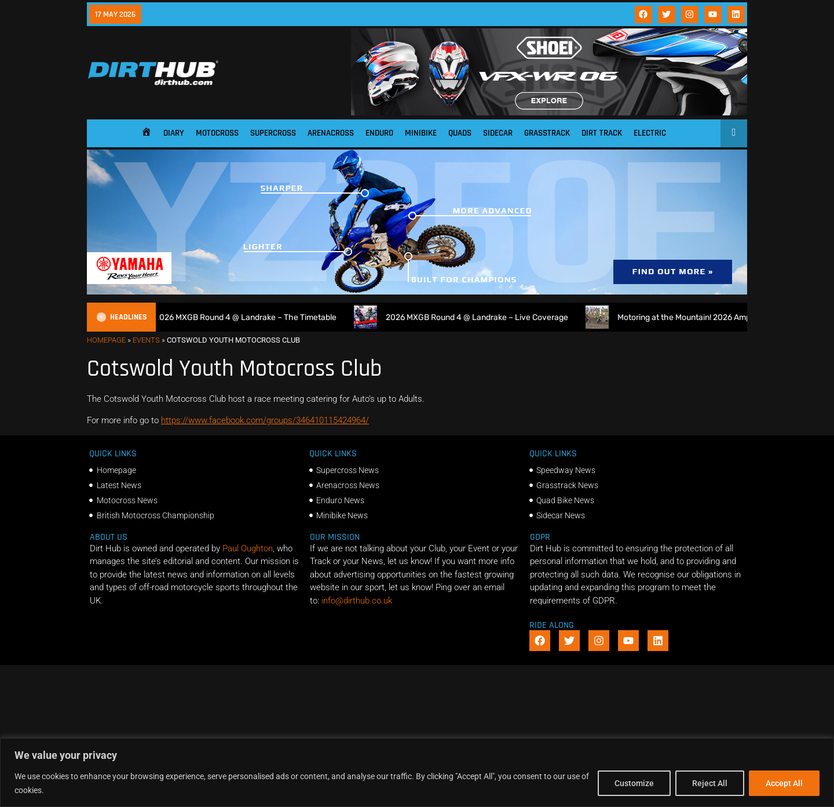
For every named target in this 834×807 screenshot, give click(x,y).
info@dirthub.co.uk (356, 600)
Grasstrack (547, 133)
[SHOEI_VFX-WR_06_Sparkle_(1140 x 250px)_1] (549, 112)
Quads (459, 133)
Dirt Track (601, 133)
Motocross (217, 133)
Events (146, 340)
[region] (417, 772)
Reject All (709, 783)
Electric (650, 133)
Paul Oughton (247, 548)
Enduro (379, 133)
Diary (173, 133)
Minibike (421, 133)
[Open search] (734, 132)
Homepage (106, 340)
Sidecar (498, 133)
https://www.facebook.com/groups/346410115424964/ (265, 420)
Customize (634, 783)
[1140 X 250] (417, 291)
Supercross (273, 133)
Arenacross (331, 133)
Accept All (784, 783)
